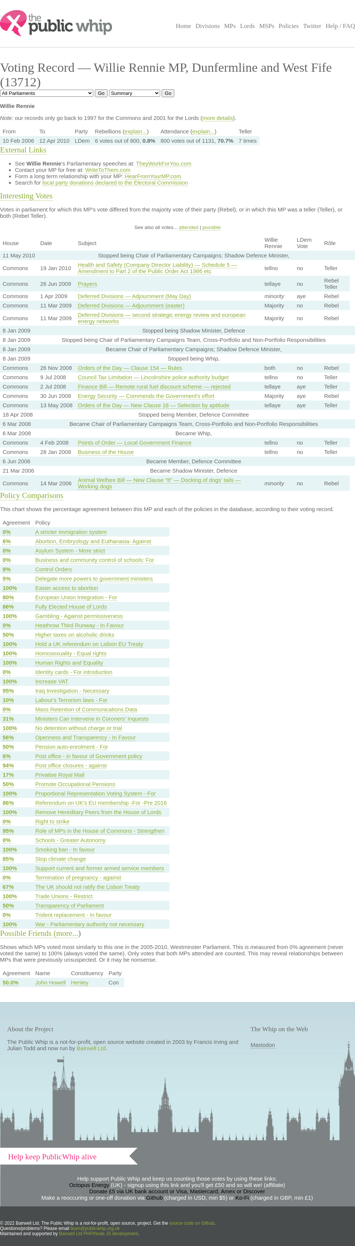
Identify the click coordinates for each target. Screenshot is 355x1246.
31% (8, 718)
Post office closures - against (70, 765)
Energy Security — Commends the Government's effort (146, 396)
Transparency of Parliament (69, 905)
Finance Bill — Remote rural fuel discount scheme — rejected (154, 386)
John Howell (50, 982)
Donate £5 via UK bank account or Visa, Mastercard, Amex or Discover (177, 1191)
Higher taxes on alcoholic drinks (74, 634)
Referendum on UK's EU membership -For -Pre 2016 (100, 803)
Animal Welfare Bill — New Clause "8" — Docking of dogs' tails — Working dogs (159, 483)
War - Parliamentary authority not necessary (89, 924)
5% (7, 578)
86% (8, 606)
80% (8, 597)
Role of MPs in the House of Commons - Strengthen (99, 831)
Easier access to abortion (66, 588)
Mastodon (262, 1045)
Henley (79, 982)
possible (211, 227)
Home (183, 26)
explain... (135, 131)
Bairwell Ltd (91, 1048)
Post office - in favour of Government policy (88, 756)
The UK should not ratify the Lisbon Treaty (87, 887)
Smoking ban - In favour (64, 849)
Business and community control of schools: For (94, 560)
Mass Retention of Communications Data (86, 709)
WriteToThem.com (107, 170)
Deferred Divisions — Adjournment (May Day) (134, 296)
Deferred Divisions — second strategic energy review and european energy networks (161, 318)
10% (8, 700)
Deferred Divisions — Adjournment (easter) (131, 305)
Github (154, 1197)
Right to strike (52, 821)
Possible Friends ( (28, 933)
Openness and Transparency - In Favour (85, 737)
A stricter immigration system (71, 532)
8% (7, 569)
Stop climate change (60, 859)
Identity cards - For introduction (73, 672)
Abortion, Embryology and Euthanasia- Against (93, 541)
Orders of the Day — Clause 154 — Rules (130, 368)
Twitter (312, 26)
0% (7, 532)
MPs (230, 26)
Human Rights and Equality (69, 662)
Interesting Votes (26, 195)
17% (8, 775)
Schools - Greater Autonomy (70, 840)
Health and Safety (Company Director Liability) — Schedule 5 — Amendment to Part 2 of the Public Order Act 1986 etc (157, 268)
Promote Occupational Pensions (75, 784)
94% (8, 765)
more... (67, 933)
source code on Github (192, 1223)
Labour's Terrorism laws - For (71, 700)
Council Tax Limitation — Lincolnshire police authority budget (153, 377)
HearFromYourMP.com (153, 176)
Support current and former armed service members (99, 868)
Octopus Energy (89, 1185)
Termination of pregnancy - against (78, 877)
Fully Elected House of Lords (71, 606)
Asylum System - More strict (70, 550)
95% (8, 690)
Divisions (208, 26)
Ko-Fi (242, 1197)
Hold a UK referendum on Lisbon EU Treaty (89, 644)
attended (188, 227)
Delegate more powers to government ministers (94, 578)
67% (8, 887)
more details (217, 118)
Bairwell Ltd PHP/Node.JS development (98, 1233)
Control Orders (53, 569)
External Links (23, 149)
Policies (289, 26)
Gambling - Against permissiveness (78, 616)
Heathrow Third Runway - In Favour (79, 625)
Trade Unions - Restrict (64, 896)
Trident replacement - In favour (73, 915)
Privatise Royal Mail (59, 775)
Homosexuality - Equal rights (70, 653)
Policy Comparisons (31, 495)
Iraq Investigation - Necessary (72, 690)
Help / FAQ (340, 26)
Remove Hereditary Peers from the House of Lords (98, 812)
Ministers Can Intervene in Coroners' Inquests (92, 718)
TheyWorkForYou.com (163, 163)
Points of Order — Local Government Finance (134, 442)
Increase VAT (51, 681)
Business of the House (106, 452)
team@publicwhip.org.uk (95, 1228)
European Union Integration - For (76, 597)
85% (8, 859)
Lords (247, 26)
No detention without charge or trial (78, 728)
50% (8, 634)
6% (7, 541)
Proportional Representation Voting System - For (95, 793)
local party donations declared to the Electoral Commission (115, 182)
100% (10, 588)
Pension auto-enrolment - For (71, 746)
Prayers (87, 284)
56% (8, 737)
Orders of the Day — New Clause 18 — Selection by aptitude (153, 405)
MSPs (266, 26)
